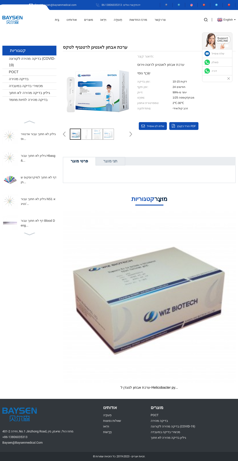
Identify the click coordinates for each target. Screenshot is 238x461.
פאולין (215, 62)
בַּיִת (57, 19)
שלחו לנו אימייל (156, 126)
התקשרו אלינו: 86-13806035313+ (121, 4)
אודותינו (72, 19)
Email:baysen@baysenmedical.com (56, 4)
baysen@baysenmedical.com (22, 442)
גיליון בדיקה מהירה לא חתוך (29, 93)
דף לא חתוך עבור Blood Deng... (38, 223)
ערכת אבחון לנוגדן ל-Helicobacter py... (149, 387)
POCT (13, 72)
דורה (214, 71)
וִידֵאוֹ (103, 19)
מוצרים (88, 19)
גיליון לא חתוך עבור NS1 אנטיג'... (38, 201)
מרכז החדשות (138, 19)
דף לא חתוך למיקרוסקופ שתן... (38, 180)
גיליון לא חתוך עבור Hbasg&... (38, 158)
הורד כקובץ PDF (186, 126)
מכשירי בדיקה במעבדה (26, 86)
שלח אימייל (218, 53)
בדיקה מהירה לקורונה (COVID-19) (32, 62)
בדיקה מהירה (19, 79)
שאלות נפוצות (112, 420)
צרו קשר (160, 19)
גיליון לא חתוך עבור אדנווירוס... (38, 136)
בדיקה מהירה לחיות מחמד (28, 100)
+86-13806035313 (14, 437)
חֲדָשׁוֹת (107, 432)
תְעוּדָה (118, 19)
